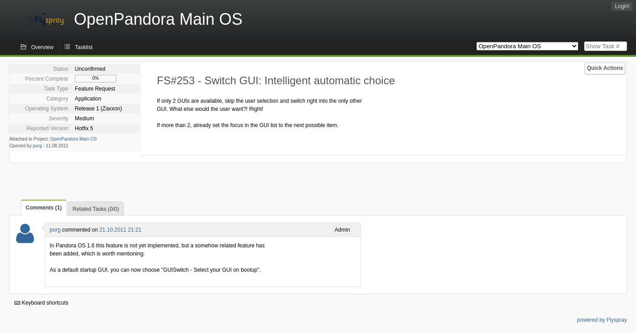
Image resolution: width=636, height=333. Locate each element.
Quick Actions (605, 68)
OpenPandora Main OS (73, 139)
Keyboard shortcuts (41, 303)
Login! (622, 6)
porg (37, 145)
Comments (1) (44, 208)
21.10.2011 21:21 (120, 230)
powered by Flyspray (602, 320)
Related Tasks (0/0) (96, 209)
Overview (42, 47)
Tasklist (83, 47)
